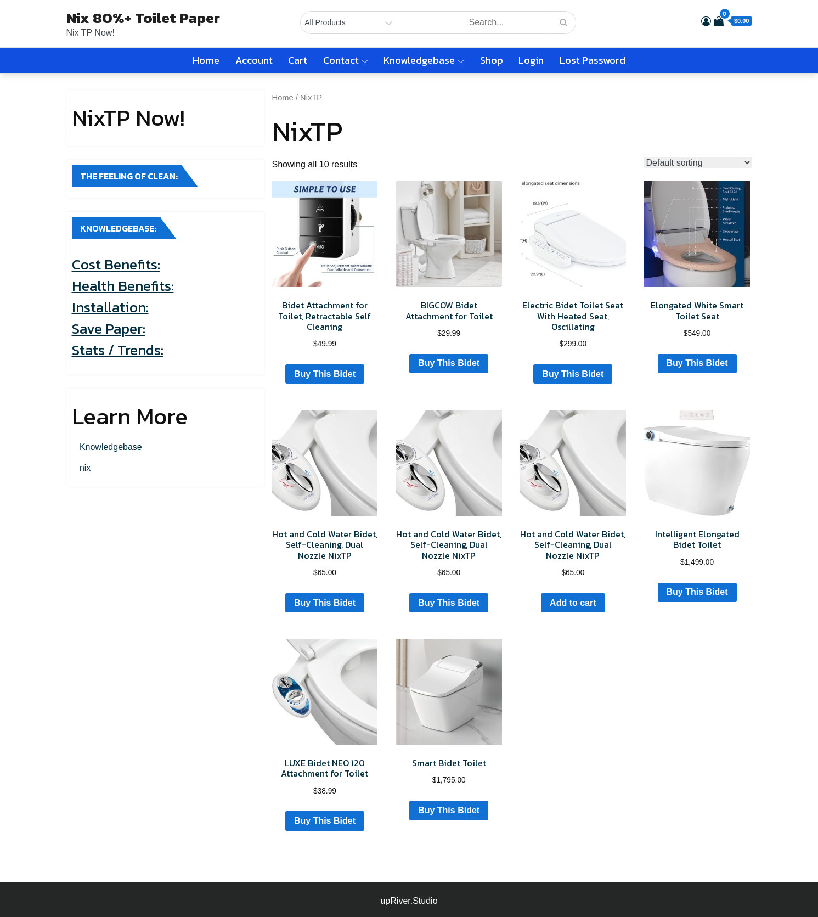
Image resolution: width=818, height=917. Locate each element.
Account (254, 60)
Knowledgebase (423, 60)
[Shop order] (698, 162)
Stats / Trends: (117, 350)
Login (531, 60)
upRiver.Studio (408, 900)
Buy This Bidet (325, 374)
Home (206, 60)
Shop (491, 60)
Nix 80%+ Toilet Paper (143, 18)
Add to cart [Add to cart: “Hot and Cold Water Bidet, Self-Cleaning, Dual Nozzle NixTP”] (573, 602)
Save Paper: (108, 328)
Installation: (110, 307)
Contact (345, 60)
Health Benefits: (123, 285)
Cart (297, 60)
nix (85, 467)
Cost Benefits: (116, 264)
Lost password (592, 60)
